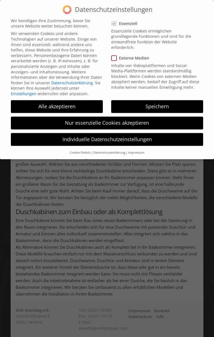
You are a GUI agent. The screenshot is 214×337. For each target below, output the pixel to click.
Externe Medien (132, 52)
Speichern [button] (157, 100)
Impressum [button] (136, 147)
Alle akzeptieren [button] (57, 100)
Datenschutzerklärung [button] (109, 147)
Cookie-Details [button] (80, 147)
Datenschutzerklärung (72, 77)
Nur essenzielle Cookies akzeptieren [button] (107, 117)
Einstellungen (24, 88)
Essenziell (126, 18)
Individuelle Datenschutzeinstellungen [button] (107, 134)
